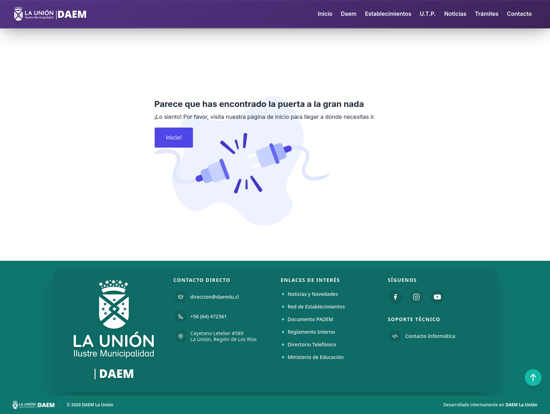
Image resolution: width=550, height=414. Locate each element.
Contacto (519, 13)
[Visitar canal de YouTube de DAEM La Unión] (437, 297)
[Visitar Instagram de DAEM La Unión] (416, 297)
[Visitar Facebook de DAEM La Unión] (395, 297)
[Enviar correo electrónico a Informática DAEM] (435, 336)
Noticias (455, 13)
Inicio (325, 13)
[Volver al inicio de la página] (533, 377)
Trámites (486, 13)
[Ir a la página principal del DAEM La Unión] (114, 330)
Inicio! (174, 137)
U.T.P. (428, 13)
